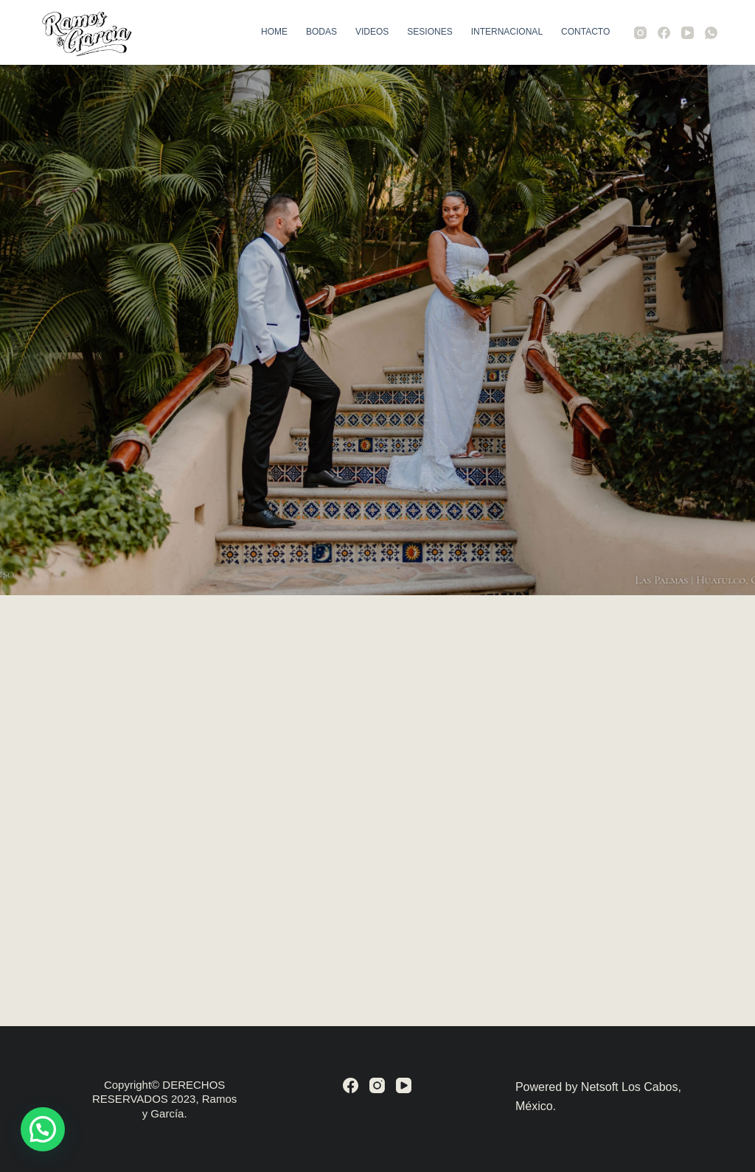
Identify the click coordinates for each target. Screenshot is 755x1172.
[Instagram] (640, 33)
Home (274, 32)
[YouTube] (687, 33)
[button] (43, 1129)
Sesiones (429, 32)
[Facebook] (664, 33)
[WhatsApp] (711, 33)
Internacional (507, 32)
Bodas (321, 32)
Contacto (585, 32)
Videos (372, 32)
